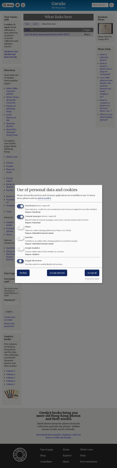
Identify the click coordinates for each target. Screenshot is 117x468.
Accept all (92, 273)
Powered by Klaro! (92, 279)
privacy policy (44, 198)
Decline (23, 273)
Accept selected (57, 273)
